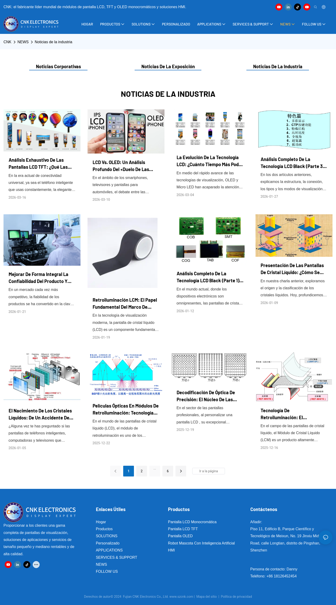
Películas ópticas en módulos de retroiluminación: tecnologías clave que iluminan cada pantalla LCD (126, 409)
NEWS (23, 42)
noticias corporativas (58, 66)
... (154, 468)
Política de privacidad (236, 596)
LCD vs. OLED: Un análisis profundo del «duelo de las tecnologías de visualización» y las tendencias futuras (125, 166)
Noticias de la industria (53, 42)
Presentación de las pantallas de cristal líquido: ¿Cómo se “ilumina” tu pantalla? (292, 269)
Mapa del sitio (207, 596)
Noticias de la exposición (168, 66)
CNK (7, 42)
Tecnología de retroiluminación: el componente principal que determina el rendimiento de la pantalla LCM (294, 414)
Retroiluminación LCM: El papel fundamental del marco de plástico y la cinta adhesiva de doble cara (125, 303)
